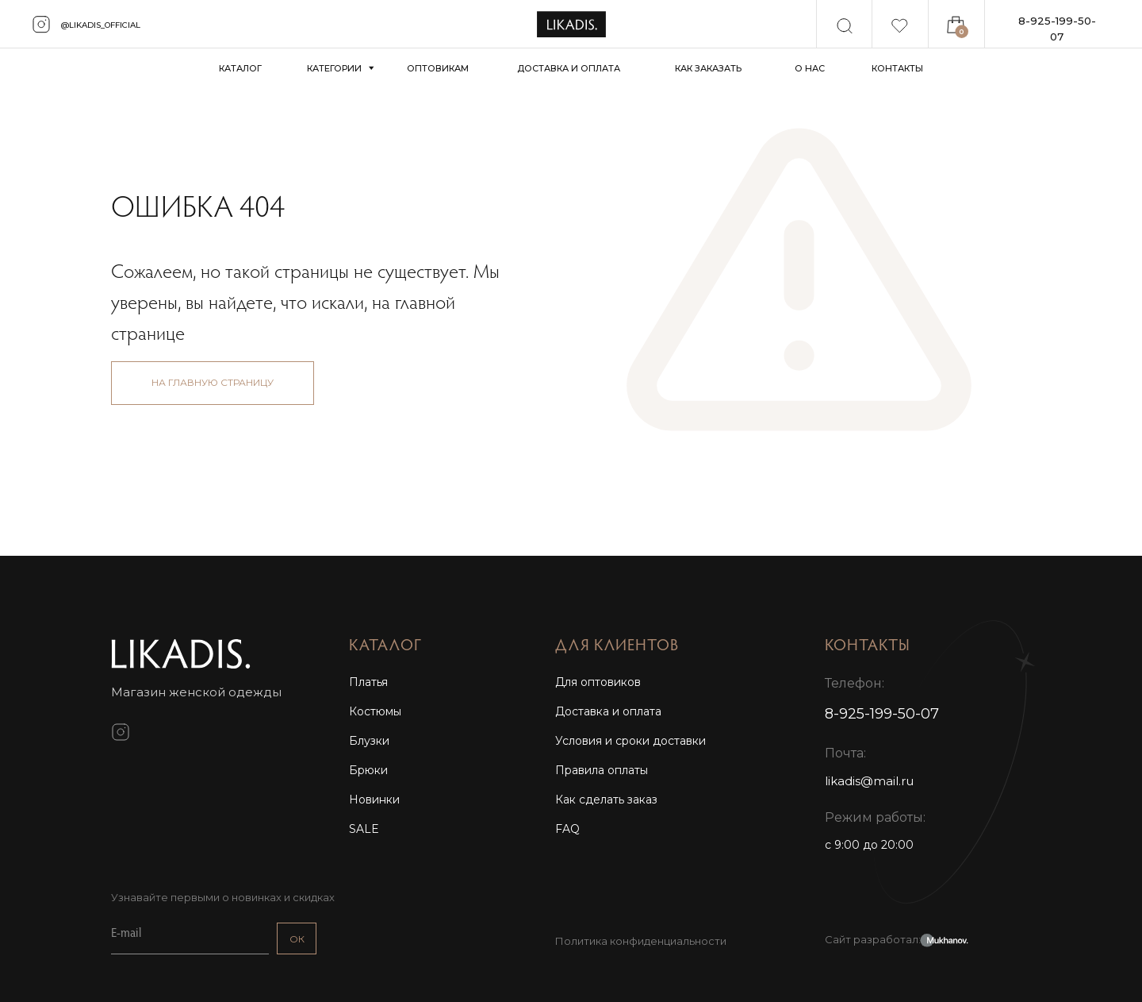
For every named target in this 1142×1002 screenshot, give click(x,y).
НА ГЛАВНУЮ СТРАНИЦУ (212, 382)
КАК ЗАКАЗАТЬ (708, 68)
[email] (190, 934)
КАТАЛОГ (240, 68)
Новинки (374, 799)
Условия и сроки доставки (630, 741)
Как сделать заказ (606, 799)
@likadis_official (100, 25)
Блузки (369, 741)
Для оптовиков (598, 682)
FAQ (567, 829)
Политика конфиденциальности (640, 941)
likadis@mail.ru (869, 780)
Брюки (368, 770)
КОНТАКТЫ (897, 68)
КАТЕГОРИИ (334, 68)
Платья (368, 682)
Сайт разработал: (873, 939)
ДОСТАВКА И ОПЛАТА (568, 68)
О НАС (810, 68)
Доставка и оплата (608, 711)
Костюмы (375, 711)
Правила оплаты (601, 770)
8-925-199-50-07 (1057, 28)
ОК (297, 939)
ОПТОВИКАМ (438, 68)
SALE (364, 829)
